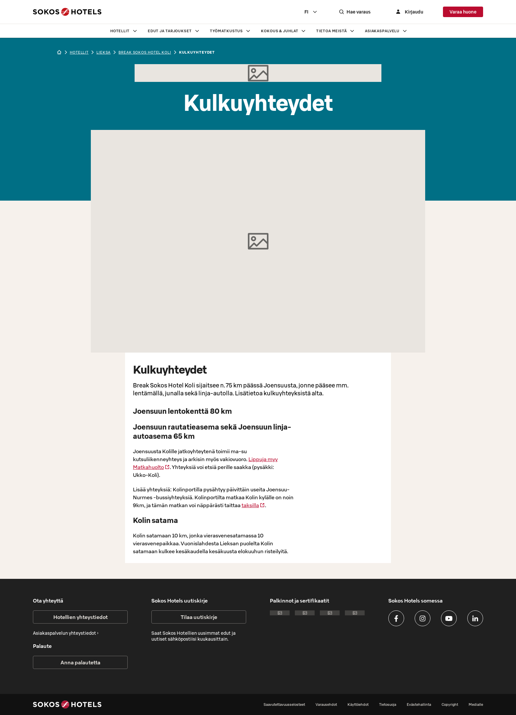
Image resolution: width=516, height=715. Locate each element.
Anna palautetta (80, 662)
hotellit (79, 52)
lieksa (103, 52)
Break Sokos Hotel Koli (144, 52)
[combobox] (311, 12)
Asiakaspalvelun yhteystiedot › (65, 633)
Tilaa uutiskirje (199, 617)
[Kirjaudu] (408, 12)
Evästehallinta (419, 704)
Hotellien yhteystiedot (80, 617)
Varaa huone (463, 12)
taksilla (253, 505)
